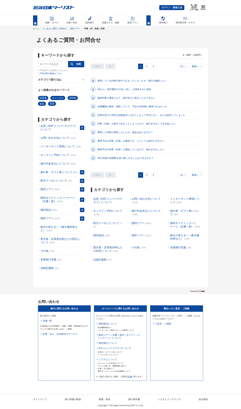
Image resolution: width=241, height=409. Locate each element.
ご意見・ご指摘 (163, 324)
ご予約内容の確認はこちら (50, 73)
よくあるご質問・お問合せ (55, 28)
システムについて (108, 359)
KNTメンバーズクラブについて (115, 348)
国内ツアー (75, 28)
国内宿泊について (108, 324)
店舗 (130, 376)
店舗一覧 (47, 321)
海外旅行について (108, 343)
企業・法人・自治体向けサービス (60, 334)
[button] (171, 7)
